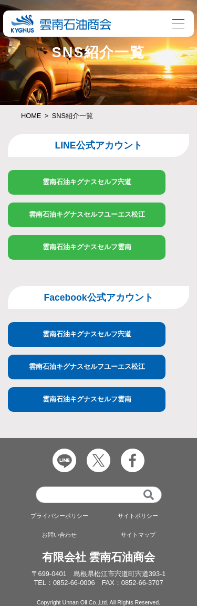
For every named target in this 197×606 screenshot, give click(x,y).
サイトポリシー (138, 516)
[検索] (148, 495)
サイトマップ (138, 534)
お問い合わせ (59, 534)
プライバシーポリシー (59, 516)
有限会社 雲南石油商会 (98, 557)
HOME (31, 116)
